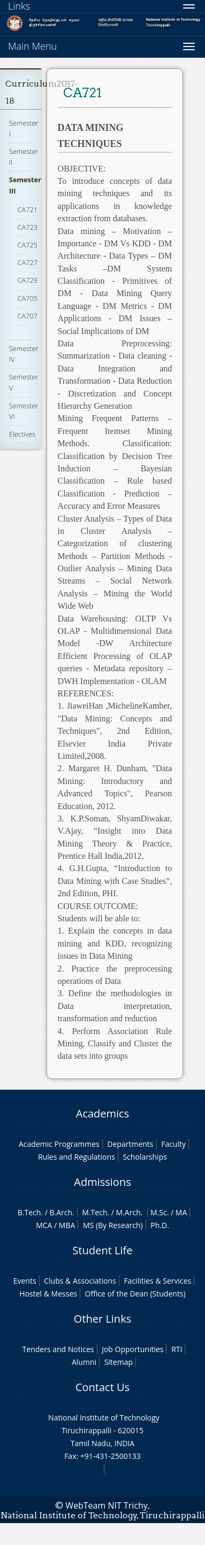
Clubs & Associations (80, 1281)
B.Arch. (61, 1212)
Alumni (84, 1362)
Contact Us (102, 1387)
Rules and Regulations (76, 1157)
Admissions (102, 1182)
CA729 (28, 280)
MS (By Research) (113, 1225)
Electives (22, 434)
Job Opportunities (132, 1349)
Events (24, 1281)
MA (181, 1212)
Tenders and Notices (58, 1349)
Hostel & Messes (48, 1293)
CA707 (28, 316)
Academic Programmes (59, 1144)
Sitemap (118, 1362)
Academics (102, 1113)
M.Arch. (129, 1212)
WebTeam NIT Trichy (106, 1505)
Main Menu (32, 46)
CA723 (28, 227)
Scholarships (144, 1157)
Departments (130, 1144)
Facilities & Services (157, 1281)
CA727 (28, 262)
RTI (176, 1349)
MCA (44, 1225)
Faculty (173, 1144)
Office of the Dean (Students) (135, 1293)
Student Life (103, 1250)
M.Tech (94, 1212)
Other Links (102, 1318)
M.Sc (158, 1212)
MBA (67, 1225)
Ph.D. (159, 1225)
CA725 (28, 245)
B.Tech (29, 1212)
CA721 (28, 209)
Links (19, 6)
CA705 (28, 298)
